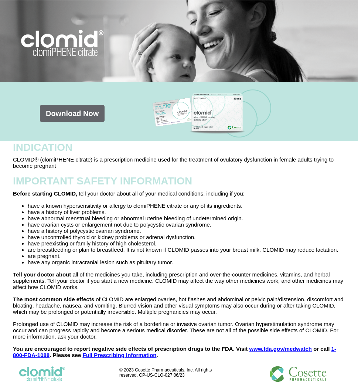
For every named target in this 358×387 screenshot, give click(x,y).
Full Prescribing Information (119, 355)
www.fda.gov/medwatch (280, 349)
